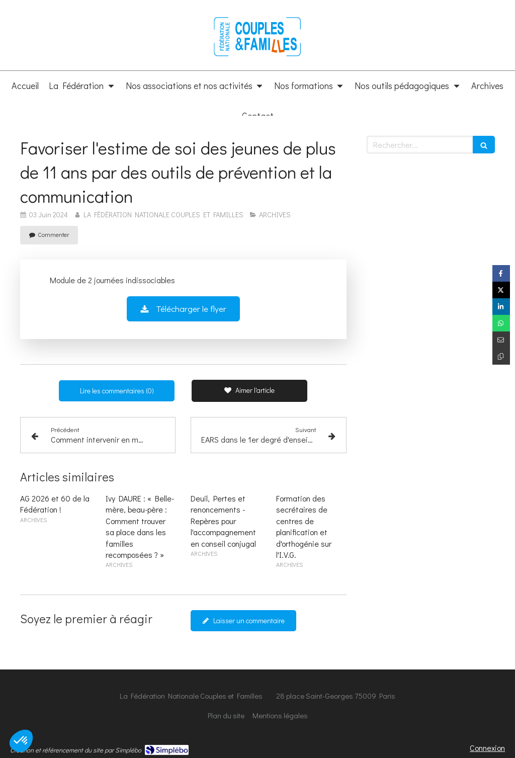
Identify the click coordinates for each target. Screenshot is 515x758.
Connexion (487, 747)
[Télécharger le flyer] (183, 308)
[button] (21, 741)
